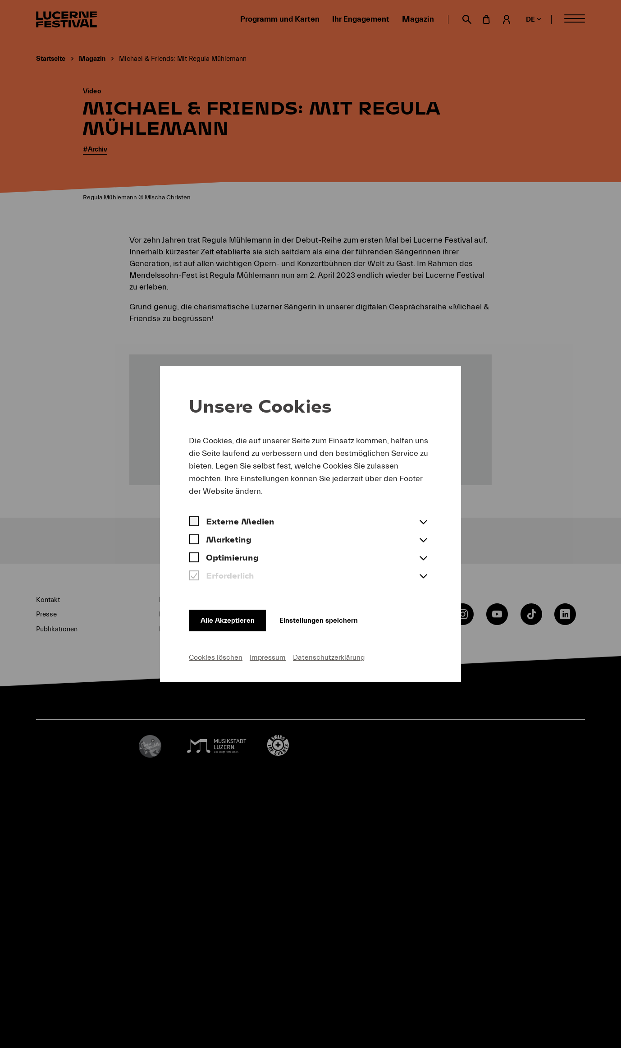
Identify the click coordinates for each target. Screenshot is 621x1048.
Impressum (268, 657)
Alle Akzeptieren (230, 618)
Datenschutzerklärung (329, 657)
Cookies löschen (215, 657)
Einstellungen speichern (334, 618)
